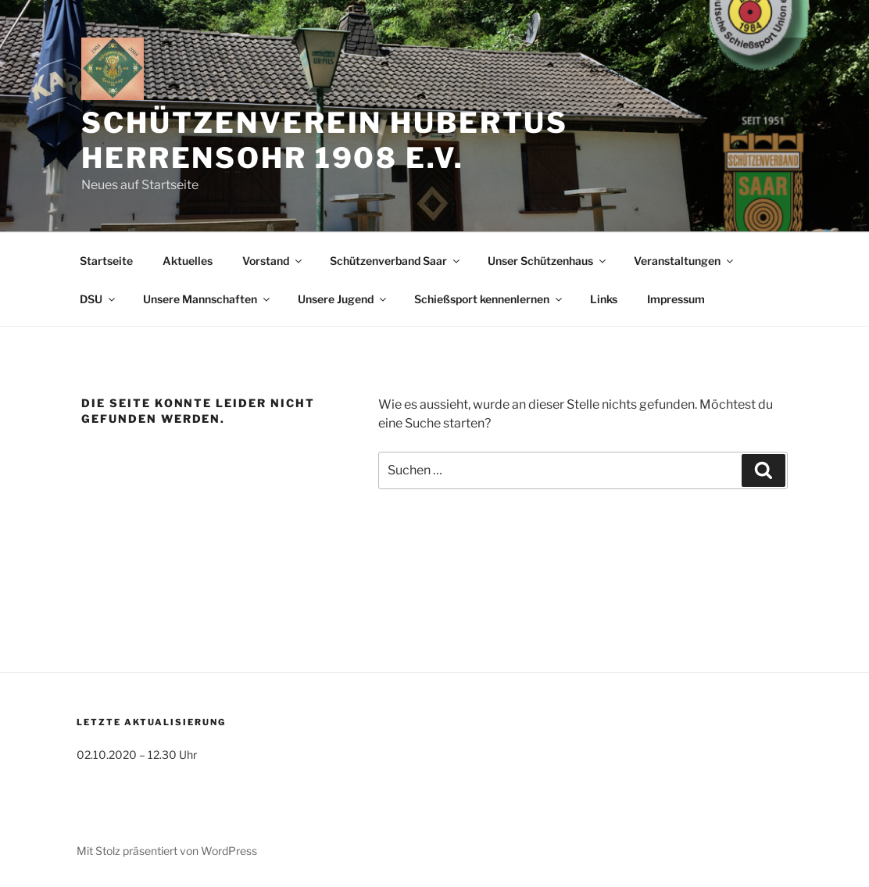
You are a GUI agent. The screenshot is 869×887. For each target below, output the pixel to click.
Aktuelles (188, 260)
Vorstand (273, 260)
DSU (98, 299)
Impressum (676, 299)
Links (603, 299)
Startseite (106, 260)
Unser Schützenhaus (548, 260)
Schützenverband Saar (396, 260)
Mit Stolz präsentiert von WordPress (167, 850)
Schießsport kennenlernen (489, 299)
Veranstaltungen (684, 260)
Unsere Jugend (343, 299)
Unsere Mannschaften (207, 299)
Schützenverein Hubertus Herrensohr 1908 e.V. (324, 140)
